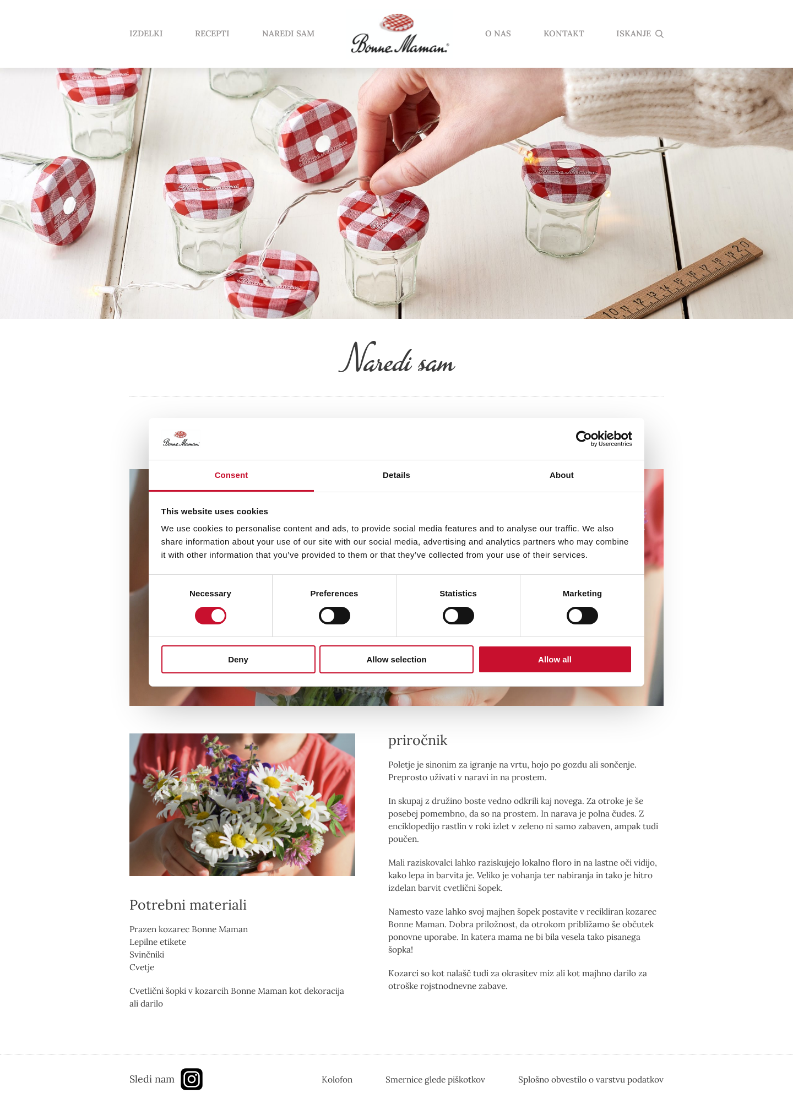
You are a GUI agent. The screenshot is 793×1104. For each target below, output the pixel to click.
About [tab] (562, 475)
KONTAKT (564, 34)
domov (399, 34)
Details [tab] (396, 475)
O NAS (498, 34)
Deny (238, 659)
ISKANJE (633, 34)
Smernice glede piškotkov (435, 1079)
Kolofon (337, 1079)
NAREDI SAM (288, 34)
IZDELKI (146, 34)
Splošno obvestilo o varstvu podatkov (591, 1079)
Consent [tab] (231, 475)
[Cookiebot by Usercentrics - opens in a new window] (584, 439)
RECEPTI (212, 34)
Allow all (555, 659)
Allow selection (396, 659)
